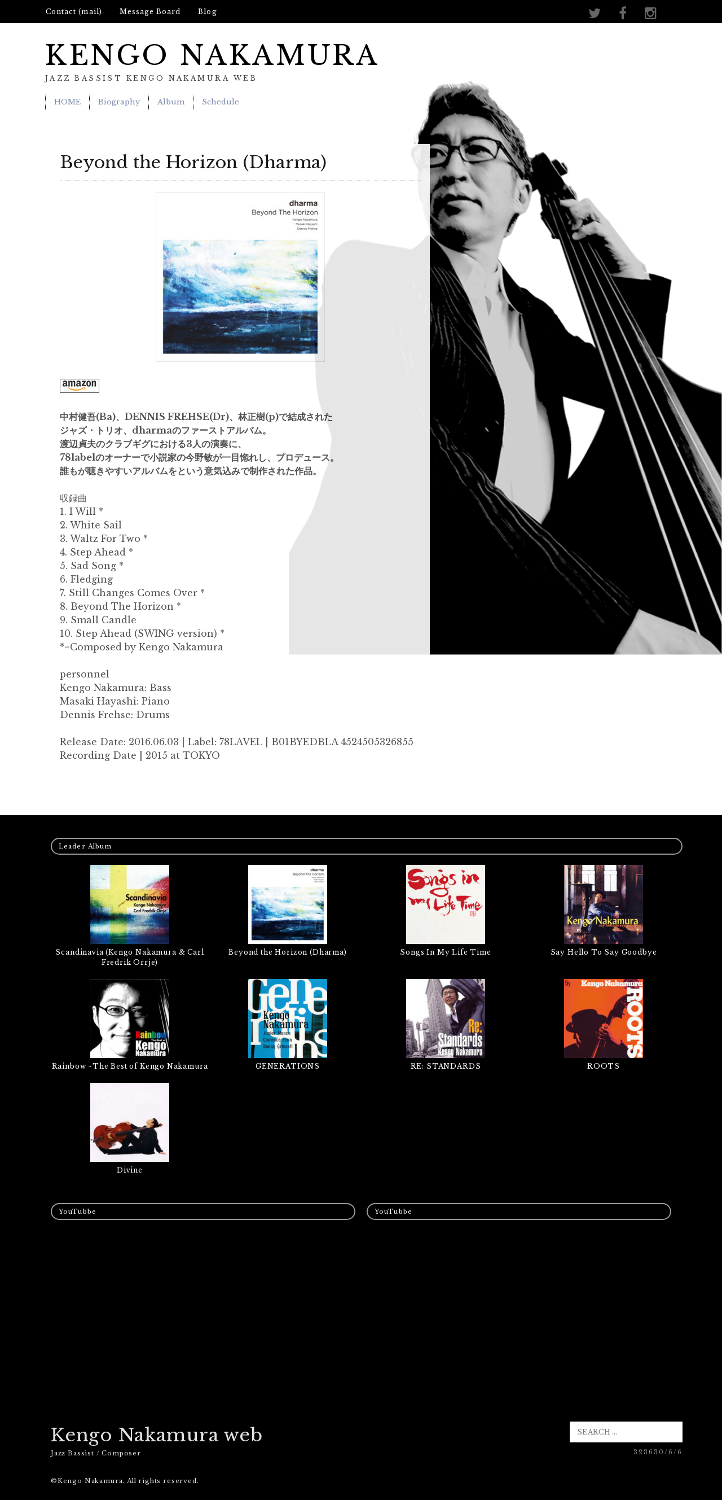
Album (170, 102)
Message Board (150, 11)
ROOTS (603, 1066)
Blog (207, 11)
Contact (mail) (74, 11)
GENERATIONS (288, 1066)
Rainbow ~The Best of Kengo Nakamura (130, 1066)
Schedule (220, 102)
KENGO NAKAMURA (212, 55)
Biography (119, 102)
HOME (67, 102)
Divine (130, 1170)
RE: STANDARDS (446, 1066)
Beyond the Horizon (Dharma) (287, 952)
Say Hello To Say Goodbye (604, 952)
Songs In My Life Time (445, 952)
